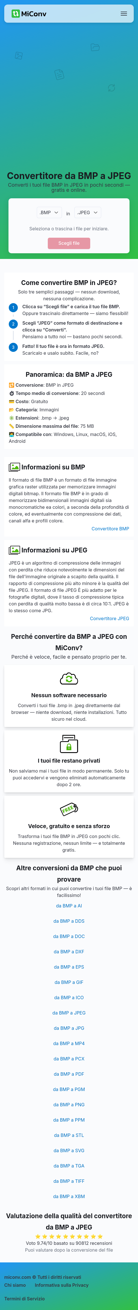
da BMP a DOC (69, 936)
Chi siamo (15, 1285)
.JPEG (83, 212)
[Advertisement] (69, 96)
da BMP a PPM (69, 1120)
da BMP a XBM (69, 1196)
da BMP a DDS (69, 921)
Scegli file (69, 243)
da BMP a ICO (69, 997)
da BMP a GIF (69, 982)
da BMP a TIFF (69, 1181)
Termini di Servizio (24, 1298)
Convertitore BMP (110, 528)
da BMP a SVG (68, 1150)
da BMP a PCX (68, 1059)
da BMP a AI (69, 906)
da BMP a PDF (69, 1074)
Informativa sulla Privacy (62, 1285)
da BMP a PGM (69, 1089)
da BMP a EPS (69, 967)
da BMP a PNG (69, 1104)
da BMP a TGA (69, 1166)
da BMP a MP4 (69, 1043)
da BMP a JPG (69, 1028)
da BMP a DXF (69, 951)
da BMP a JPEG (68, 1013)
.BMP (45, 212)
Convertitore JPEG (109, 618)
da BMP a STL (69, 1135)
